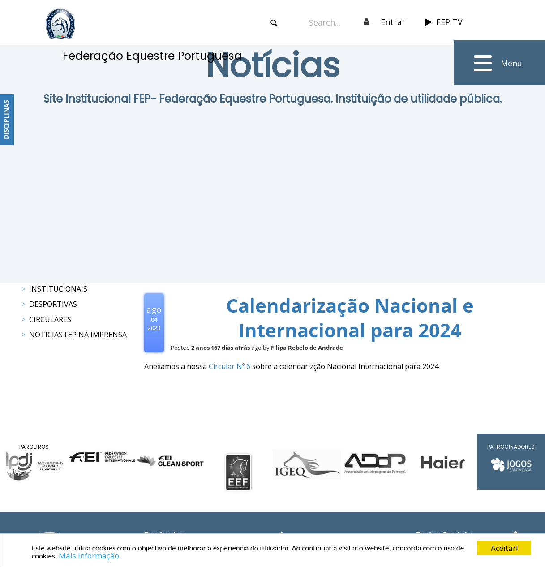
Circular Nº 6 (230, 366)
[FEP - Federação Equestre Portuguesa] (60, 23)
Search (274, 23)
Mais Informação (89, 556)
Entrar (393, 22)
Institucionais (58, 289)
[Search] (329, 22)
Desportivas (53, 304)
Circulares (50, 319)
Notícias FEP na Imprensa (78, 334)
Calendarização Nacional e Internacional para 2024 (350, 317)
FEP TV (444, 22)
